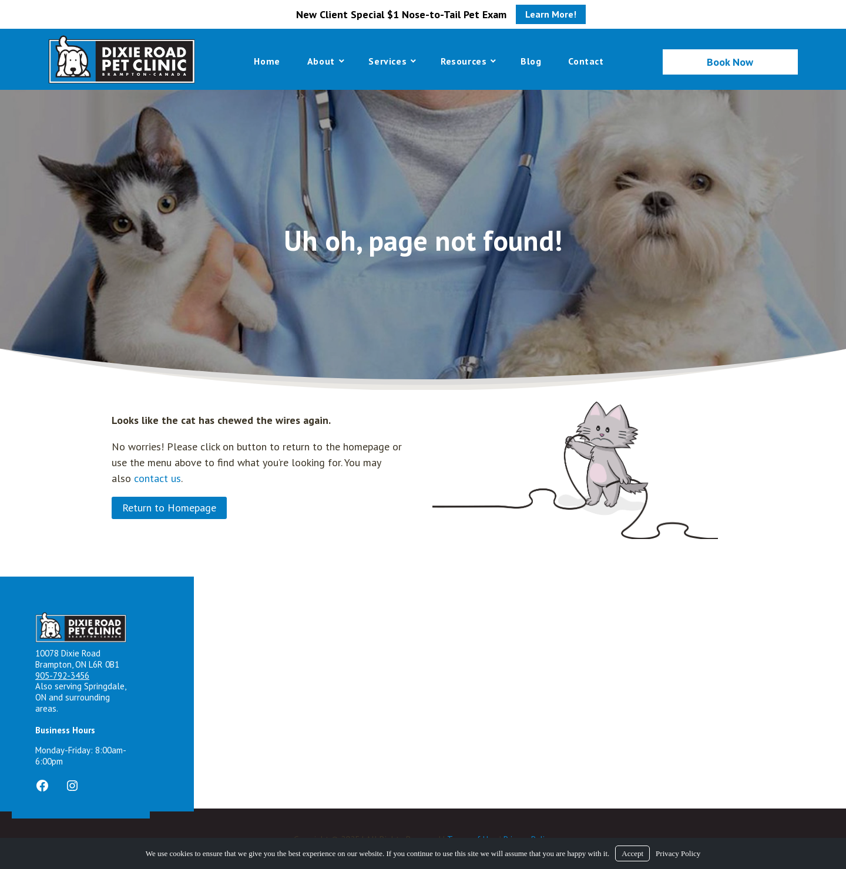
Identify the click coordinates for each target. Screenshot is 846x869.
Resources (463, 61)
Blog (531, 61)
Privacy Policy (678, 853)
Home (267, 61)
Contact (585, 61)
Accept (632, 853)
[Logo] (121, 59)
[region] (423, 239)
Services (387, 61)
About (321, 61)
